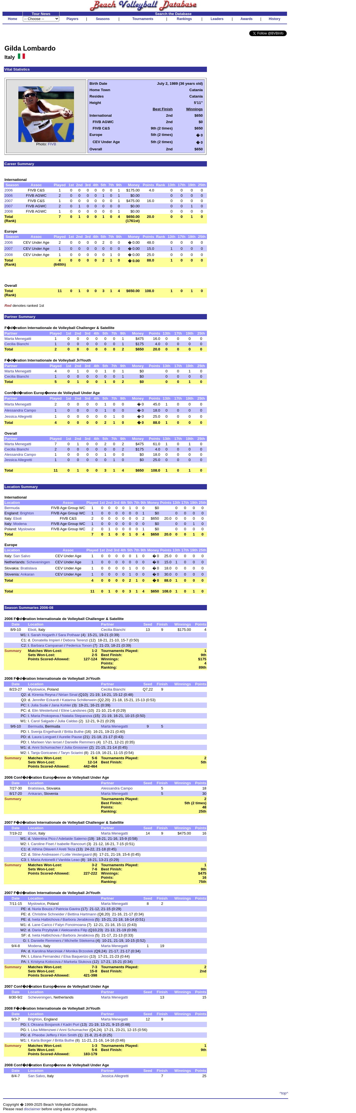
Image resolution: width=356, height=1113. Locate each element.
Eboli (17, 518)
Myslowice (26, 529)
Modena (20, 524)
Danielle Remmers (80, 742)
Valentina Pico (43, 838)
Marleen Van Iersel (46, 742)
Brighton (27, 513)
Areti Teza (67, 849)
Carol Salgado (42, 721)
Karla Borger (41, 1040)
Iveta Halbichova (46, 919)
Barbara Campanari (47, 645)
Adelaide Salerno (72, 838)
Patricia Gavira (68, 909)
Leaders (217, 19)
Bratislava (29, 568)
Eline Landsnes (73, 710)
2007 (8, 201)
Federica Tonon (79, 645)
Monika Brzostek (79, 951)
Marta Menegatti (17, 339)
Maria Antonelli (43, 860)
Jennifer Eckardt (45, 700)
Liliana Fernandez (45, 956)
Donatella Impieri (46, 640)
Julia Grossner (76, 747)
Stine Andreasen (45, 854)
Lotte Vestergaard (77, 854)
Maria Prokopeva (45, 716)
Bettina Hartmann (82, 914)
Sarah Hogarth (43, 635)
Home (12, 19)
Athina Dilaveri (44, 849)
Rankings (184, 19)
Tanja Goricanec (44, 753)
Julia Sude (39, 705)
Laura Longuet (44, 737)
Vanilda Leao (69, 860)
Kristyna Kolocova (46, 962)
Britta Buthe (74, 731)
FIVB (52, 144)
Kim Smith (68, 1035)
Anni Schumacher (46, 747)
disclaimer (32, 1109)
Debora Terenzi (75, 640)
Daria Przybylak (45, 930)
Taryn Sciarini (72, 753)
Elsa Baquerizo (75, 956)
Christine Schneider (48, 914)
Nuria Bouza (42, 909)
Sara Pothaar (69, 635)
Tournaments (142, 19)
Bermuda (11, 508)
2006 (8, 190)
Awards (247, 19)
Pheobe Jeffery (44, 1035)
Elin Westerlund (45, 710)
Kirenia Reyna (43, 695)
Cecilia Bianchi (16, 344)
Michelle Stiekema (80, 940)
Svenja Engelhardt (46, 731)
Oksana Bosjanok (45, 1024)
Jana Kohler (61, 705)
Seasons (103, 19)
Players (72, 19)
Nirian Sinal (67, 695)
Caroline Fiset (42, 844)
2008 (8, 211)
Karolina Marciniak (47, 951)
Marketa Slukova (77, 962)
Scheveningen (38, 562)
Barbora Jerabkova (78, 919)
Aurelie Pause (70, 737)
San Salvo (21, 556)
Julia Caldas (68, 721)
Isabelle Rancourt (71, 844)
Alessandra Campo (20, 410)
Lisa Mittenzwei (43, 1030)
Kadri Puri (71, 1024)
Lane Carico (42, 925)
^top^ (284, 1093)
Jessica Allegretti (18, 416)
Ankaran (27, 574)
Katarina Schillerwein (79, 700)
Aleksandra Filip (74, 930)
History (274, 19)
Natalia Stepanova (77, 716)
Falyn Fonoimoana (70, 925)
